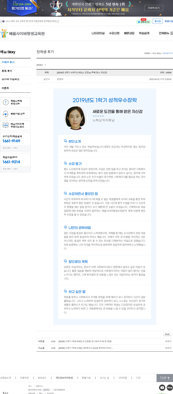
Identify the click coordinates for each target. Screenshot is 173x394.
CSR (138, 378)
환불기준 (86, 378)
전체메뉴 (164, 33)
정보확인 (46, 390)
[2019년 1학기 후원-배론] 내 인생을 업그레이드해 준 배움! (85, 341)
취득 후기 (7, 71)
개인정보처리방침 (64, 378)
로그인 (158, 21)
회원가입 (169, 21)
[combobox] (41, 65)
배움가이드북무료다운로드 (17, 125)
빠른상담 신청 (18, 114)
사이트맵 (122, 378)
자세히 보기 (154, 8)
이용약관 (24, 378)
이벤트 (5, 88)
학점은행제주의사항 (16, 102)
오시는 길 (104, 378)
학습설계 (144, 33)
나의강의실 (98, 33)
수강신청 (114, 33)
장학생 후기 (8, 62)
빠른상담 (129, 33)
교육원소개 (5, 378)
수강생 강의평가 (10, 79)
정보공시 (42, 378)
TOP (165, 378)
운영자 (60, 79)
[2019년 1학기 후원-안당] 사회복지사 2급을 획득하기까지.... (86, 348)
